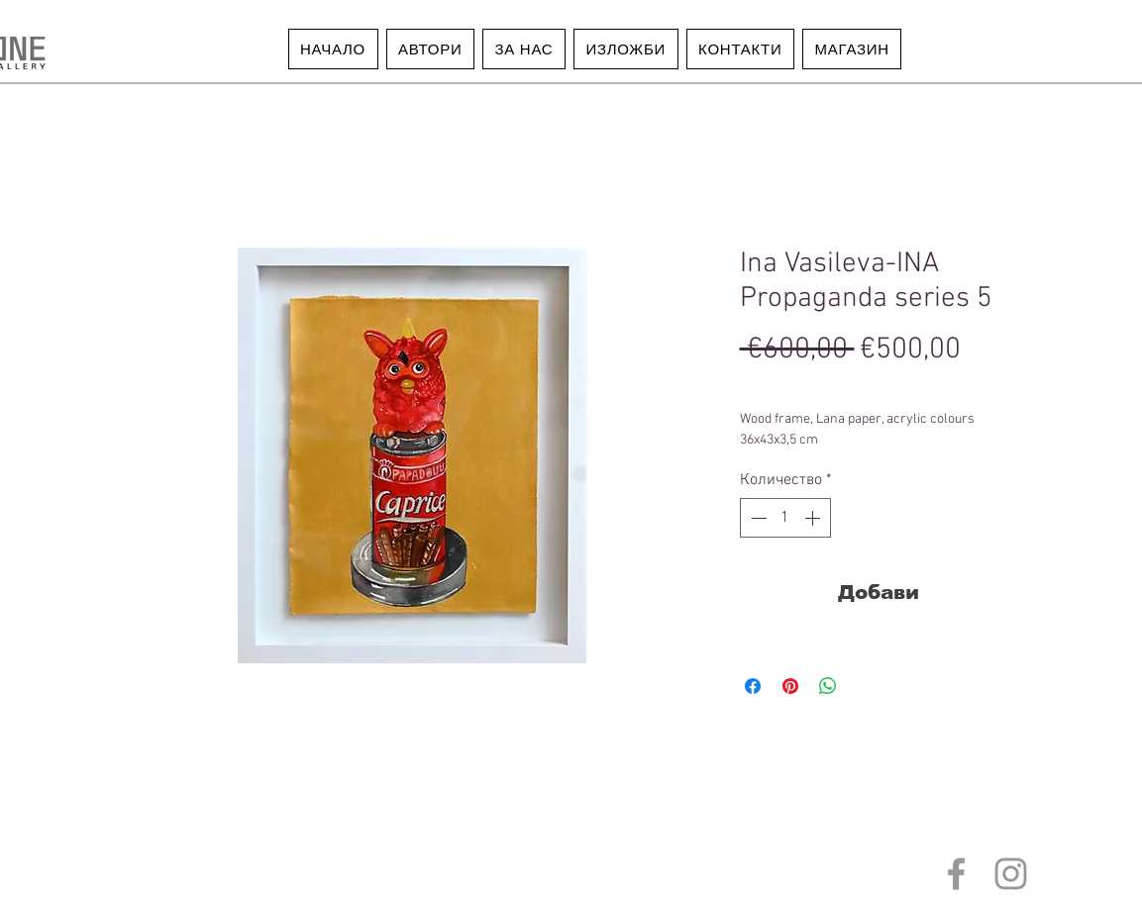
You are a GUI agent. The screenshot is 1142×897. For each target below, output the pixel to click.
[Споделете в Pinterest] (790, 686)
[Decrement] (757, 518)
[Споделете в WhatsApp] (828, 686)
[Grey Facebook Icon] (956, 873)
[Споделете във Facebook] (753, 686)
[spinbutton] (785, 518)
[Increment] (814, 518)
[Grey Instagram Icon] (1010, 873)
